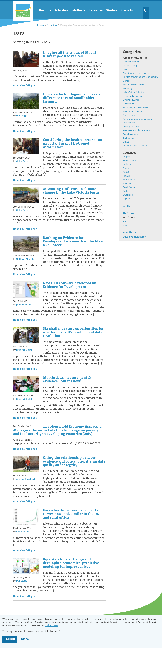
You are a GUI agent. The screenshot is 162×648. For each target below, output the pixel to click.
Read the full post (25, 85)
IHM (125, 225)
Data (125, 69)
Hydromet (130, 213)
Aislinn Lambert (25, 479)
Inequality (127, 88)
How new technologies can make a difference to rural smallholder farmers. (71, 98)
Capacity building (131, 61)
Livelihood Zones (131, 100)
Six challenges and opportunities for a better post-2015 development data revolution (73, 332)
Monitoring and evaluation (135, 107)
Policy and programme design (137, 119)
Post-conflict (129, 122)
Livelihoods (128, 103)
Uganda (127, 198)
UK (124, 202)
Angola (126, 156)
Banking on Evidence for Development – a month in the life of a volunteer (74, 241)
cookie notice (51, 625)
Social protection (131, 134)
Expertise (52, 25)
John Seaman (23, 304)
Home (40, 25)
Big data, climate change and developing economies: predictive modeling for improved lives (71, 563)
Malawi (126, 176)
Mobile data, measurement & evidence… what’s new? (67, 379)
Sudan (126, 191)
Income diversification (133, 84)
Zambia (126, 206)
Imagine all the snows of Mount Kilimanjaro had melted (69, 54)
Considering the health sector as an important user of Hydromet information (72, 143)
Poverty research (131, 126)
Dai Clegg (21, 115)
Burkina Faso (129, 160)
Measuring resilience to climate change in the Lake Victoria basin (71, 191)
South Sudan (129, 187)
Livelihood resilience (133, 96)
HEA (125, 221)
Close (25, 639)
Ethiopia (127, 164)
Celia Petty (22, 161)
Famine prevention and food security (140, 77)
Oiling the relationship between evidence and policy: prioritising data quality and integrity (74, 461)
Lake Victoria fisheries (133, 92)
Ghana (126, 168)
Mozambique (129, 179)
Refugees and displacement (136, 130)
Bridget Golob (24, 350)
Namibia (127, 183)
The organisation (134, 236)
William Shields (25, 259)
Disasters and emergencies (136, 73)
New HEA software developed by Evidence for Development (69, 285)
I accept (10, 638)
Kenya (126, 172)
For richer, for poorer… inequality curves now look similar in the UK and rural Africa (71, 514)
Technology (128, 138)
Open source (129, 115)
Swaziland (128, 195)
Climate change (130, 65)
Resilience (130, 232)
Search (146, 13)
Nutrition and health (132, 111)
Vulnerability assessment (135, 145)
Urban (126, 142)
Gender (126, 81)
